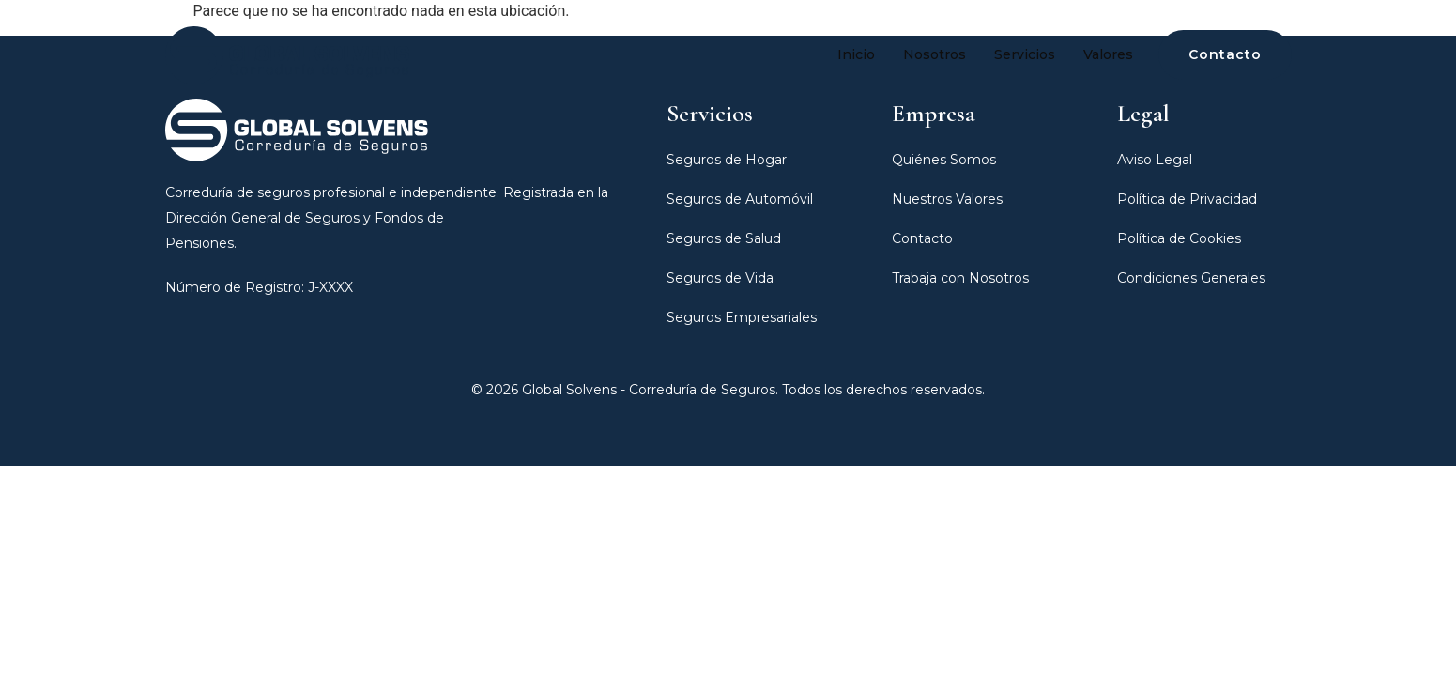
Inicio (856, 54)
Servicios (1024, 54)
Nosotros (934, 54)
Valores (1108, 54)
